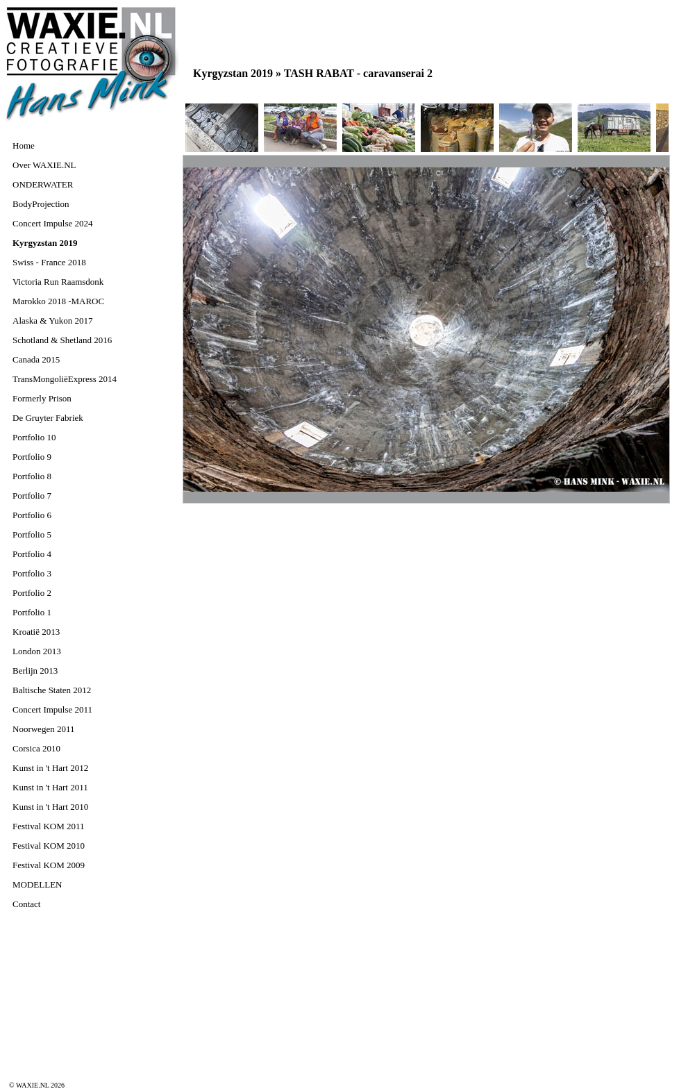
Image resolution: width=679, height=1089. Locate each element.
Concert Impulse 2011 (52, 709)
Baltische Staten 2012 (51, 690)
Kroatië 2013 (36, 631)
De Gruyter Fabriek (47, 418)
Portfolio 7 (31, 495)
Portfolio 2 (31, 593)
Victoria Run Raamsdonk (57, 281)
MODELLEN (37, 884)
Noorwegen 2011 (43, 729)
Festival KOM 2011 (48, 826)
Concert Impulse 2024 (52, 223)
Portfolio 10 (34, 437)
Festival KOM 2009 (48, 865)
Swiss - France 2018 (49, 262)
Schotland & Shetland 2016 (62, 340)
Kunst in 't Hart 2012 (50, 768)
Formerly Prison (42, 398)
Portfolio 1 (31, 612)
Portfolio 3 (31, 573)
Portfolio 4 (31, 554)
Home (23, 145)
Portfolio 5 (31, 534)
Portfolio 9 (31, 456)
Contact (26, 904)
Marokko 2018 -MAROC (58, 301)
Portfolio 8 (31, 476)
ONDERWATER (42, 184)
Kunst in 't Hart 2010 (50, 806)
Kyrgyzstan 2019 (45, 243)
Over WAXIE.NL (44, 165)
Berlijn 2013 (35, 670)
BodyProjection (40, 204)
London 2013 (36, 651)
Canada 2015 (36, 359)
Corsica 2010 (36, 748)
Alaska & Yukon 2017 (52, 320)
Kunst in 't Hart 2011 (50, 787)
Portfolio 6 (31, 515)
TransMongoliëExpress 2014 (64, 379)
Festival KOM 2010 (48, 845)
